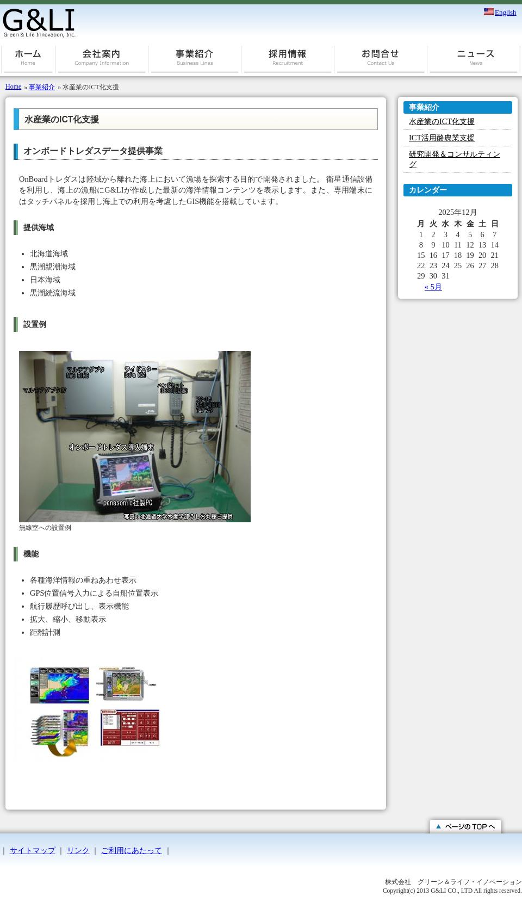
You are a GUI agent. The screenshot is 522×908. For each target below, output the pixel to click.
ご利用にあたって (131, 850)
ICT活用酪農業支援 (442, 137)
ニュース (473, 62)
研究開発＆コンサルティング (454, 159)
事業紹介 (194, 62)
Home (13, 86)
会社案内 (101, 62)
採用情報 (287, 62)
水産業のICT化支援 (442, 121)
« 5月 (433, 286)
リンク (78, 850)
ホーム (27, 62)
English (506, 11)
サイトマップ (32, 850)
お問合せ (380, 62)
